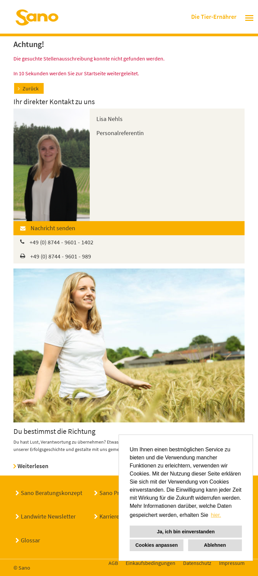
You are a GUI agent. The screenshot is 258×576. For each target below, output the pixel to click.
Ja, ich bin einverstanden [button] (186, 531)
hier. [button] (216, 515)
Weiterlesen (32, 466)
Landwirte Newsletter (48, 516)
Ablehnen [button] (215, 545)
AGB (113, 563)
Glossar (30, 540)
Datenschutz (197, 563)
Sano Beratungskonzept (51, 493)
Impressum (232, 563)
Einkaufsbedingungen (150, 563)
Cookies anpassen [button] (156, 545)
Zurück (31, 88)
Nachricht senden (53, 228)
